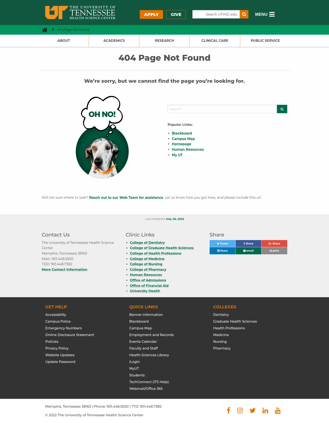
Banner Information (146, 315)
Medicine (221, 335)
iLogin (134, 362)
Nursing (220, 342)
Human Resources (146, 275)
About (63, 41)
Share (252, 244)
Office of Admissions (148, 280)
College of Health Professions (155, 253)
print (274, 250)
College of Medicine (147, 259)
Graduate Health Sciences (235, 321)
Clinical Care (214, 41)
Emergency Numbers (63, 328)
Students (137, 375)
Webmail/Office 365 (146, 389)
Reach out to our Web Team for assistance (126, 198)
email (248, 250)
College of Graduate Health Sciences (162, 248)
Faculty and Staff (143, 348)
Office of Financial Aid (149, 286)
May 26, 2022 (175, 219)
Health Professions (229, 328)
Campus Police (58, 321)
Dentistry (221, 315)
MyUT (134, 368)
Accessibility (55, 315)
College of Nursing (146, 264)
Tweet (226, 244)
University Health (145, 291)
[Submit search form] (244, 14)
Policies (51, 342)
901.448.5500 (118, 407)
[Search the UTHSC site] (216, 14)
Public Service (265, 41)
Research (164, 41)
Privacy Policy (57, 348)
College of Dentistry (147, 243)
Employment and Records (151, 335)
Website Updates (59, 355)
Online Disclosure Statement (69, 335)
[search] (222, 109)
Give (176, 14)
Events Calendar (143, 342)
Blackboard (139, 321)
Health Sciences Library (149, 355)
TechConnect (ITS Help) (149, 382)
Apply (151, 14)
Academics (114, 41)
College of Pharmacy (148, 270)
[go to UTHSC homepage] (43, 29)
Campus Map (140, 328)
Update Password (60, 362)
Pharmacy (222, 348)
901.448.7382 (151, 407)
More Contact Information (64, 270)
